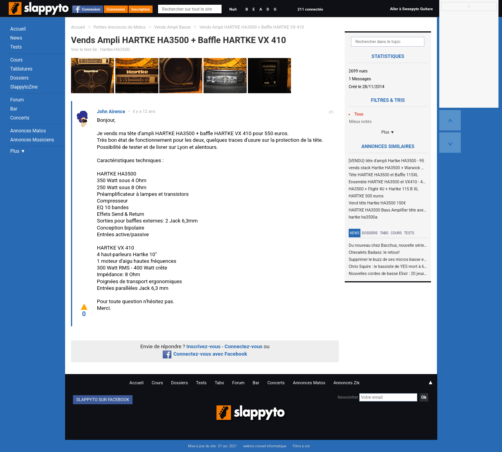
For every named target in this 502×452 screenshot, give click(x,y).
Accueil (18, 29)
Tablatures (21, 69)
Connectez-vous (244, 346)
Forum (17, 100)
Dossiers (19, 78)
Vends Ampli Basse (172, 27)
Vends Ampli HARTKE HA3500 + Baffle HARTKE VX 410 (251, 27)
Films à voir (301, 446)
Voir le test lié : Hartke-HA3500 (100, 49)
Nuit (232, 9)
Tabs (384, 233)
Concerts (19, 118)
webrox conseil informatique (264, 446)
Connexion (91, 9)
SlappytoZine (24, 87)
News (16, 38)
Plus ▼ (17, 151)
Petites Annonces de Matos (119, 27)
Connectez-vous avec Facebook (205, 354)
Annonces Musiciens (32, 140)
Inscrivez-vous (203, 346)
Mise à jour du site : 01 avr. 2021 (212, 446)
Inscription (140, 9)
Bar (13, 109)
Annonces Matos (28, 131)
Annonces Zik (346, 382)
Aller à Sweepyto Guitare (411, 9)
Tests (16, 47)
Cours (16, 60)
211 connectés (310, 9)
